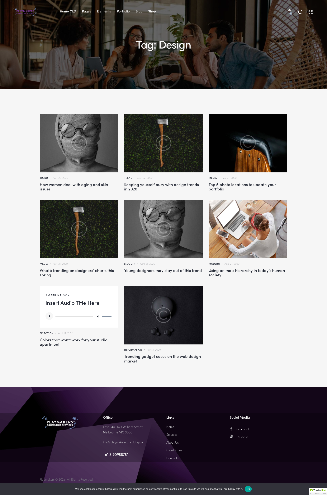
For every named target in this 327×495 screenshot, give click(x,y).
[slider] (107, 324)
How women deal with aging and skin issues (75, 188)
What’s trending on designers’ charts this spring (76, 279)
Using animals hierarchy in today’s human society (241, 279)
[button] (318, 491)
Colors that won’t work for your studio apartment (77, 352)
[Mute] (98, 325)
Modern (129, 268)
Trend (44, 178)
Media (213, 178)
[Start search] (300, 12)
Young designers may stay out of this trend (160, 279)
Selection (46, 341)
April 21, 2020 (229, 178)
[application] (79, 324)
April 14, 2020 (66, 341)
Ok (248, 489)
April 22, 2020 (61, 178)
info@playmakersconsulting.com (125, 455)
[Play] (49, 325)
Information (133, 358)
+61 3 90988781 (115, 467)
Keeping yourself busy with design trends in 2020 (156, 188)
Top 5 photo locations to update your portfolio (247, 188)
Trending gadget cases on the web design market (160, 369)
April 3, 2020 (154, 358)
